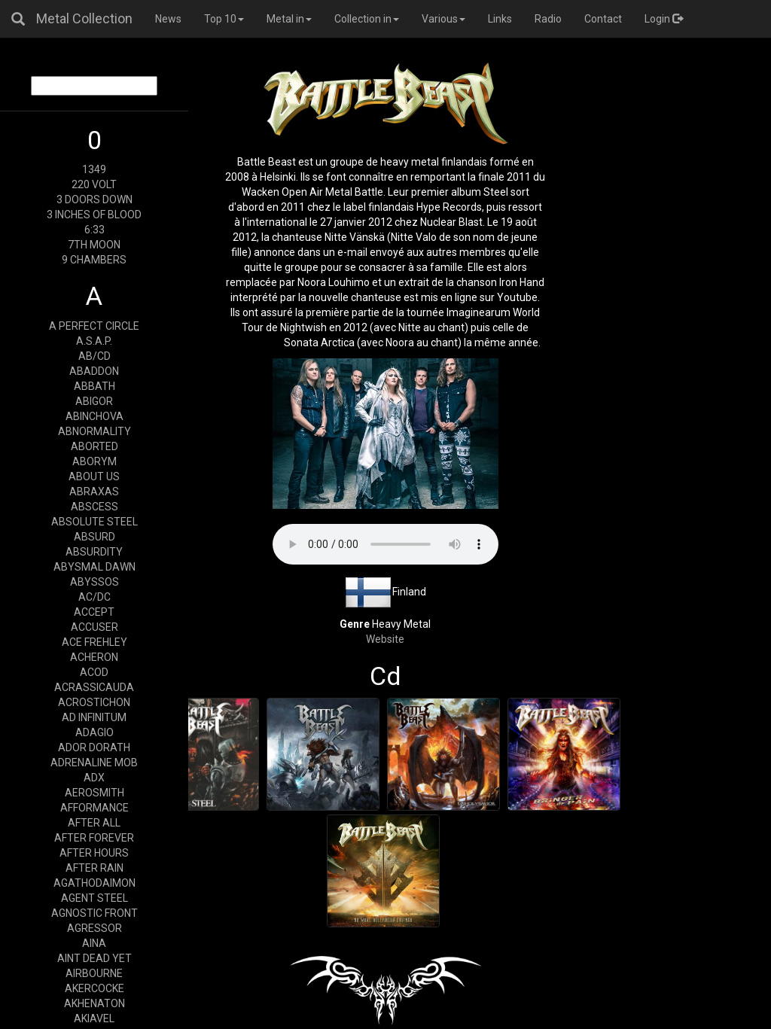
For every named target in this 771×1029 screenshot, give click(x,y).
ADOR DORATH (94, 747)
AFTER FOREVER (94, 838)
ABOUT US (94, 476)
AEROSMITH (94, 793)
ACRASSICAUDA (94, 687)
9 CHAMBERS (94, 260)
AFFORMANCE (94, 808)
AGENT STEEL (94, 898)
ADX (94, 778)
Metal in (289, 19)
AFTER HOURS (94, 853)
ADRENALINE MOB (94, 763)
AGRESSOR (94, 928)
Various (443, 19)
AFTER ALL (94, 823)
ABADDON (94, 371)
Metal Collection (84, 18)
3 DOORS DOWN (94, 199)
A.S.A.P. (94, 341)
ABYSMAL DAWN (94, 567)
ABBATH (94, 386)
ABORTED (94, 446)
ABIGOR (94, 401)
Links (500, 19)
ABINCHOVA (94, 416)
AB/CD (94, 356)
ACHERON (94, 657)
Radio (548, 19)
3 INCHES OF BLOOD (94, 215)
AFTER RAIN (94, 868)
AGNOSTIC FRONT (94, 913)
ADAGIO (94, 732)
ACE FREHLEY (94, 642)
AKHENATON (94, 1003)
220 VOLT (94, 184)
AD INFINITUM (94, 717)
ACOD (94, 672)
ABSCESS (94, 507)
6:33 (94, 230)
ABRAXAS (94, 492)
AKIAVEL (94, 1018)
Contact (603, 19)
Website (385, 639)
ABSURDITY (94, 552)
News (168, 19)
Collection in (366, 19)
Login (664, 19)
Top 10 (224, 19)
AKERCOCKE (94, 988)
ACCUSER (94, 627)
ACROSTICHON (94, 702)
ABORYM (94, 461)
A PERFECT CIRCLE (94, 326)
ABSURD (94, 537)
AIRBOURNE (94, 973)
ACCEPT (94, 612)
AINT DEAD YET (94, 958)
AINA (94, 943)
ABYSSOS (94, 582)
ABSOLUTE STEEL (94, 522)
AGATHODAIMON (94, 883)
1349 (94, 169)
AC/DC (94, 597)
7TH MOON (94, 245)
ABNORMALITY (94, 431)
